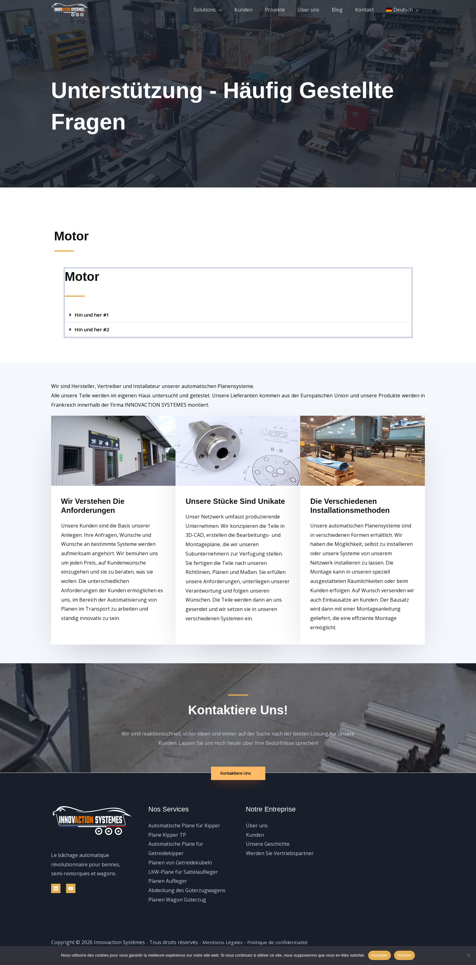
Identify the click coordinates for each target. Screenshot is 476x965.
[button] (238, 315)
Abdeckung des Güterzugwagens (186, 890)
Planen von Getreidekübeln (180, 862)
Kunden (257, 9)
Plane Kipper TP (167, 834)
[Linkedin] (55, 888)
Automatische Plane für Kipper (184, 825)
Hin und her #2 (92, 329)
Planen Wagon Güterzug (177, 899)
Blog (343, 9)
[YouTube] (70, 888)
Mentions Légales (223, 942)
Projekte (286, 9)
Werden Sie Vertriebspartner (280, 853)
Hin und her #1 (92, 314)
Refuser (404, 955)
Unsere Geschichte (268, 844)
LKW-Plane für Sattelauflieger (183, 871)
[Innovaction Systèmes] (70, 9)
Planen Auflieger (167, 880)
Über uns (317, 9)
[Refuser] (468, 955)
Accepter (379, 955)
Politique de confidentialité (279, 942)
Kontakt (368, 9)
